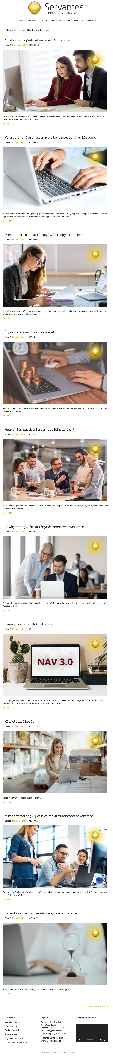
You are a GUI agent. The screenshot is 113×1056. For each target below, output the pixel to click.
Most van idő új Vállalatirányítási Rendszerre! (38, 40)
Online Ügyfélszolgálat (50, 1041)
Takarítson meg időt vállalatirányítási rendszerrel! (41, 913)
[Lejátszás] (79, 1040)
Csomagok (31, 20)
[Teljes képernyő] (105, 1040)
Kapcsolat (78, 20)
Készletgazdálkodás (19, 721)
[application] (92, 1033)
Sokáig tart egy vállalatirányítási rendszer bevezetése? (45, 527)
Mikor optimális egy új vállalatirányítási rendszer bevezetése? (49, 816)
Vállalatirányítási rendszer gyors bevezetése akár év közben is (50, 137)
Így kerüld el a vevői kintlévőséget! (30, 332)
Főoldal (20, 20)
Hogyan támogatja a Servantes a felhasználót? (39, 429)
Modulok (44, 20)
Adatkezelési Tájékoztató (16, 1043)
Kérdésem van (11, 1026)
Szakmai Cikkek (12, 1030)
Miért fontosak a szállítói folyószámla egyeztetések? (43, 234)
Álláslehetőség (11, 1034)
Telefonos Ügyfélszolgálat (51, 1038)
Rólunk (67, 20)
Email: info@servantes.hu (52, 1031)
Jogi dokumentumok (14, 1038)
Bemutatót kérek (12, 1022)
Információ (56, 20)
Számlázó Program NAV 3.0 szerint (30, 624)
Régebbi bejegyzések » (97, 1006)
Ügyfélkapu (91, 20)
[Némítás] (101, 1040)
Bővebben (7, 123)
